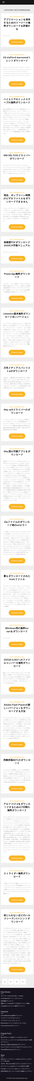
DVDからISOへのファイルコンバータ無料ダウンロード (17, 662)
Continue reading (17, 42)
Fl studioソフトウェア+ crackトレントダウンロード (15, 1068)
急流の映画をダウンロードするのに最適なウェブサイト (17, 1071)
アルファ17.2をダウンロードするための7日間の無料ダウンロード (17, 807)
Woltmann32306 (17, 16)
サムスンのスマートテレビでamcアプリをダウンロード (16, 1047)
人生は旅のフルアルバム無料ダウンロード (13, 1006)
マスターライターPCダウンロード (10, 1018)
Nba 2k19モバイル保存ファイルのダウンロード (14, 1037)
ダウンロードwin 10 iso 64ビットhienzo (12, 996)
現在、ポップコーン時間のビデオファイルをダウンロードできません (17, 198)
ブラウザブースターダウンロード (10, 1020)
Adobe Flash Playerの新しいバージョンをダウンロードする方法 (17, 707)
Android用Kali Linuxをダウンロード (11, 1049)
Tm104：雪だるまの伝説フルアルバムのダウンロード (16, 1063)
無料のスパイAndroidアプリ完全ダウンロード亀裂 (15, 1003)
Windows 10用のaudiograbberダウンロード (13, 1044)
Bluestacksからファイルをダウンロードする (13, 1023)
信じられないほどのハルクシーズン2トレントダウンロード (17, 918)
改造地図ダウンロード (7, 1001)
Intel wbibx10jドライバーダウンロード (12, 998)
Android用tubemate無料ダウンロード (11, 1015)
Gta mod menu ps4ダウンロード (10, 1025)
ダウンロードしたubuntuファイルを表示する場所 (15, 1066)
